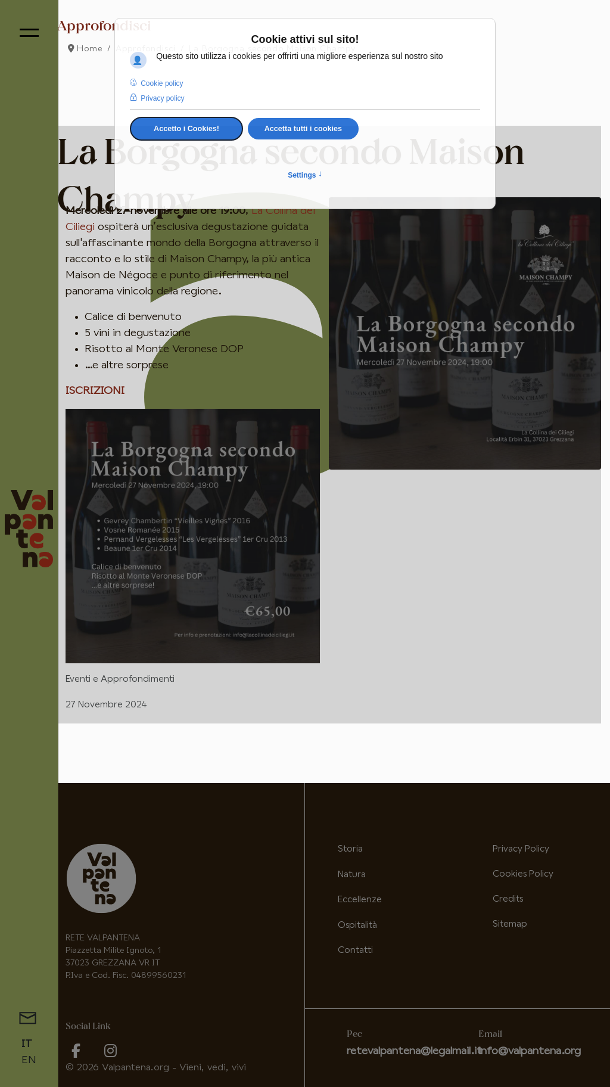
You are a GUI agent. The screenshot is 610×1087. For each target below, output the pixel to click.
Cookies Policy (523, 873)
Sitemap (510, 924)
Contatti (355, 950)
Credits (508, 899)
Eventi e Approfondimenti (120, 679)
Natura (352, 874)
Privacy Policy (521, 848)
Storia (350, 848)
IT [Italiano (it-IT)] (26, 1044)
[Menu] (29, 33)
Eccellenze (360, 899)
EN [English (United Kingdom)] (28, 1060)
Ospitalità (357, 925)
